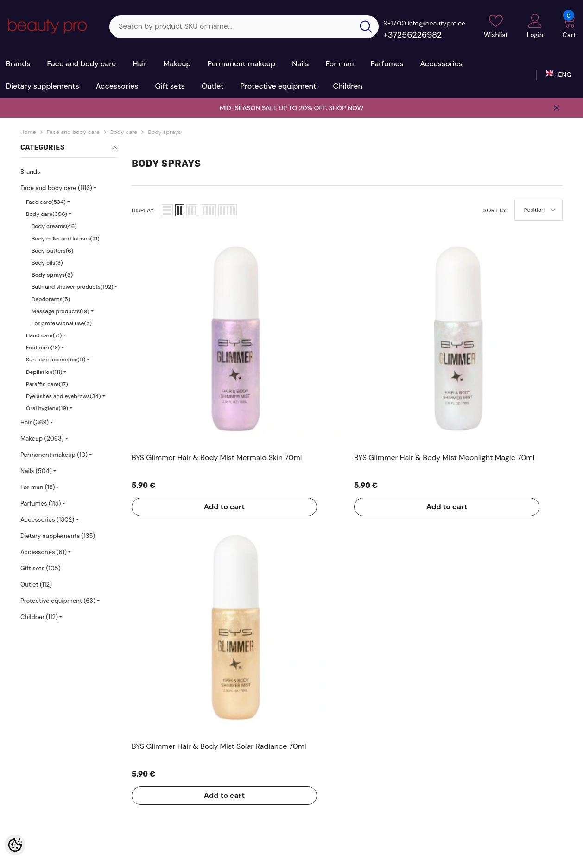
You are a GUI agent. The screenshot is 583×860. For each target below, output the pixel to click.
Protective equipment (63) (57, 601)
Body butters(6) (52, 250)
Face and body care (73, 132)
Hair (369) (34, 422)
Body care (123, 132)
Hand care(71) (44, 335)
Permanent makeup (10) (54, 455)
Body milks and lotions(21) (66, 238)
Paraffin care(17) (47, 384)
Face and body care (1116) (56, 188)
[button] (167, 210)
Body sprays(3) (52, 274)
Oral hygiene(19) (47, 408)
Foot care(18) (43, 347)
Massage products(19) (60, 311)
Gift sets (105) (40, 568)
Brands (30, 172)
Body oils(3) (47, 262)
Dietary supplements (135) (57, 536)
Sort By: (495, 210)
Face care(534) (46, 202)
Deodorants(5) (51, 299)
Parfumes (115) (40, 503)
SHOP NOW (346, 108)
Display (143, 210)
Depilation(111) (44, 372)
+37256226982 (412, 34)
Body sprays (164, 132)
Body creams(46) (54, 226)
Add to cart (169, 395)
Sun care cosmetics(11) (55, 359)
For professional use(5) (62, 323)
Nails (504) (36, 471)
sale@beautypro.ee (490, 788)
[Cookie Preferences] (15, 845)
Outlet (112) (36, 584)
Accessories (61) (43, 552)
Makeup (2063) (42, 439)
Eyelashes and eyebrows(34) (63, 396)
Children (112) (39, 617)
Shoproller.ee (258, 842)
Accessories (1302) (47, 520)
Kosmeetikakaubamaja (86, 842)
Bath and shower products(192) (72, 287)
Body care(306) (46, 214)
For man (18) (37, 487)
